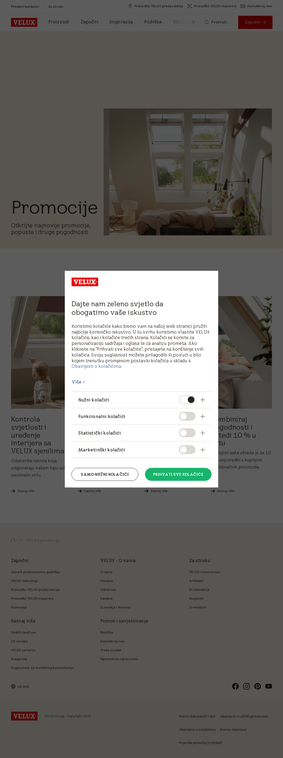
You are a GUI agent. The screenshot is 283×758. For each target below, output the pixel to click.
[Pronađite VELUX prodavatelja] (155, 6)
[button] (193, 22)
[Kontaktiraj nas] (256, 6)
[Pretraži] (216, 22)
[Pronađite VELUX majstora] (211, 6)
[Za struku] (55, 6)
